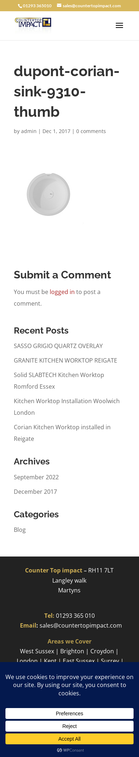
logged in (62, 292)
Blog (20, 530)
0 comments (91, 131)
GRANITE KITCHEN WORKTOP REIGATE (65, 360)
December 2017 (35, 492)
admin (29, 131)
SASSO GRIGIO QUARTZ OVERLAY (58, 346)
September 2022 (36, 477)
